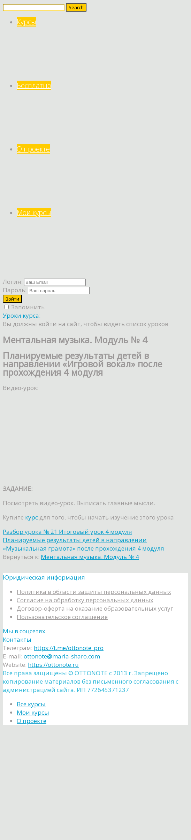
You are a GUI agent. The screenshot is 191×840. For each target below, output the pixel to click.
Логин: (13, 282)
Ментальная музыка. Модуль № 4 (90, 557)
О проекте (102, 176)
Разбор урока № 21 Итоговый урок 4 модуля (67, 532)
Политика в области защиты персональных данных (94, 592)
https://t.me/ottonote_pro (69, 648)
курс (31, 517)
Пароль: (14, 290)
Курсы (102, 49)
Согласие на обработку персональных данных (85, 600)
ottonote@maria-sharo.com (62, 656)
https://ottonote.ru (53, 665)
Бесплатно (102, 113)
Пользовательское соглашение (62, 617)
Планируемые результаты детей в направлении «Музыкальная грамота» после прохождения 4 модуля (83, 544)
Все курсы (31, 704)
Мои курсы (102, 240)
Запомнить (24, 307)
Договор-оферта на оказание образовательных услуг (95, 608)
